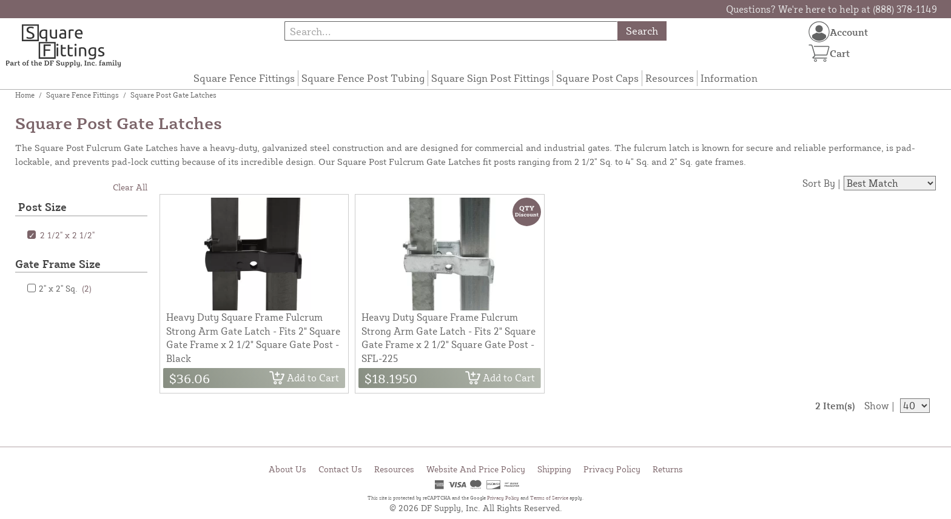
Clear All (130, 187)
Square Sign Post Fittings (490, 78)
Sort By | (821, 183)
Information (729, 78)
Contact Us (340, 469)
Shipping (554, 469)
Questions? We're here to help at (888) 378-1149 (831, 9)
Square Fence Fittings (244, 78)
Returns (668, 469)
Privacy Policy (611, 469)
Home (25, 94)
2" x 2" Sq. (65, 288)
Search (642, 30)
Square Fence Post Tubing (363, 78)
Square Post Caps (597, 78)
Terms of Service (549, 498)
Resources (669, 78)
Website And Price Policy (475, 469)
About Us (287, 469)
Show (876, 406)
